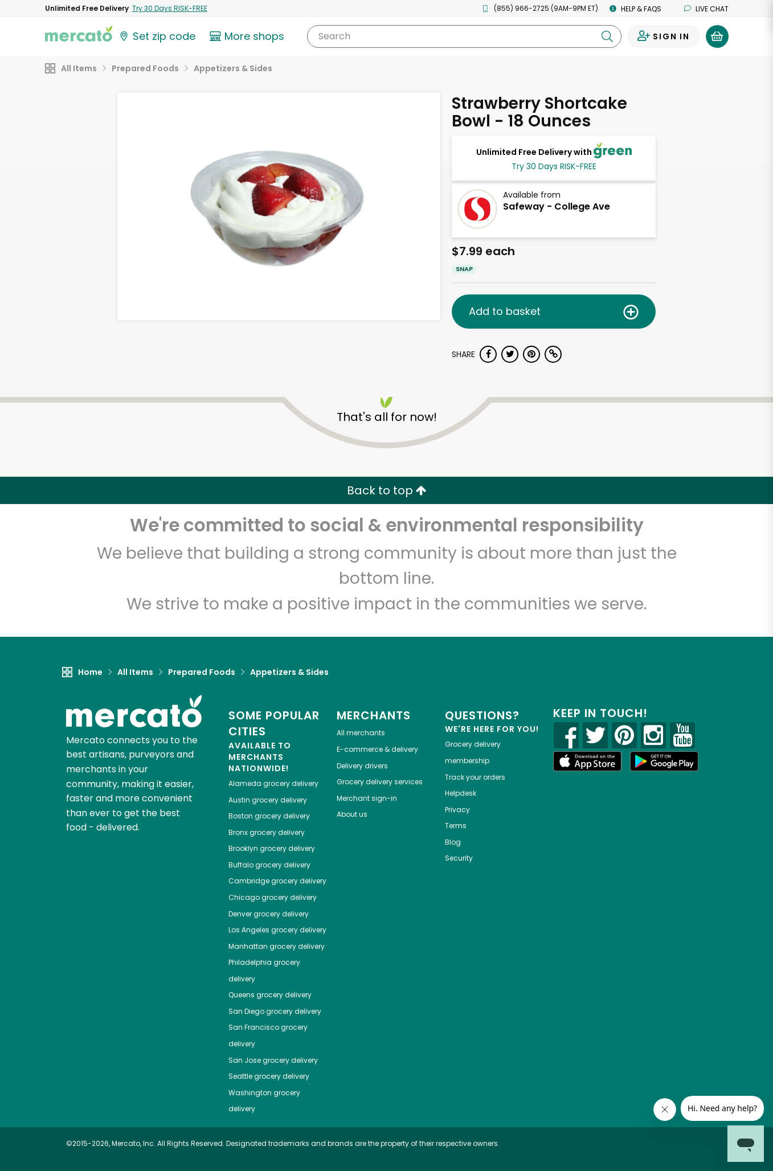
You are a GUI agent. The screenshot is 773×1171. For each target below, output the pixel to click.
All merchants (361, 733)
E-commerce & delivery (377, 749)
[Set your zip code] (156, 36)
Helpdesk (460, 793)
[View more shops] (249, 36)
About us (352, 814)
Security (459, 858)
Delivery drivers (362, 766)
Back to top (387, 490)
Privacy (457, 809)
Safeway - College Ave (556, 206)
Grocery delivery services (380, 782)
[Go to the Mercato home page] (78, 33)
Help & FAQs (635, 9)
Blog (453, 842)
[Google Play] (664, 761)
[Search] (464, 36)
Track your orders (475, 777)
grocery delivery (273, 783)
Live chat (706, 9)
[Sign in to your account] (663, 36)
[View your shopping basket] (717, 36)
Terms (456, 825)
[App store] (587, 761)
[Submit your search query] (607, 36)
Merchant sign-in (367, 798)
